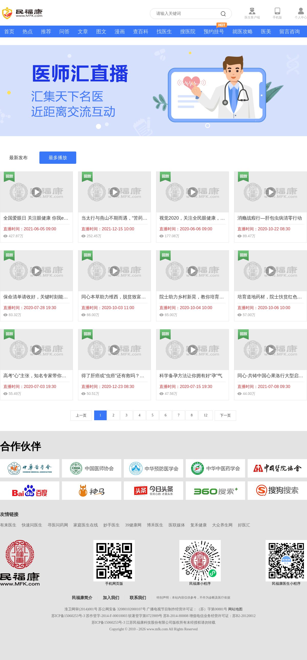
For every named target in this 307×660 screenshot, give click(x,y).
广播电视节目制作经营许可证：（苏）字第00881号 (187, 609)
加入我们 (111, 598)
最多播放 (58, 157)
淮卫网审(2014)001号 (80, 609)
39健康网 (133, 525)
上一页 (81, 415)
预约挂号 (215, 30)
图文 (101, 31)
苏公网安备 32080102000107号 (122, 609)
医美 (266, 31)
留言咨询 (289, 31)
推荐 (46, 31)
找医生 (164, 31)
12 (205, 415)
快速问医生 (32, 525)
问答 (64, 31)
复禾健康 (198, 525)
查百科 (140, 31)
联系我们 (138, 598)
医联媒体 (177, 525)
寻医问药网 (58, 525)
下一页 (225, 415)
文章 (83, 31)
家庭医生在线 (85, 525)
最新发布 (18, 157)
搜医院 (187, 31)
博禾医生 (155, 525)
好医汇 (244, 525)
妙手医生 (111, 525)
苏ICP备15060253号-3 (68, 616)
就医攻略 (242, 31)
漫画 (120, 31)
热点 (28, 31)
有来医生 (8, 525)
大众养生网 (222, 525)
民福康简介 (82, 598)
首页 (9, 31)
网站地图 (235, 609)
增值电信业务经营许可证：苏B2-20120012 (222, 616)
